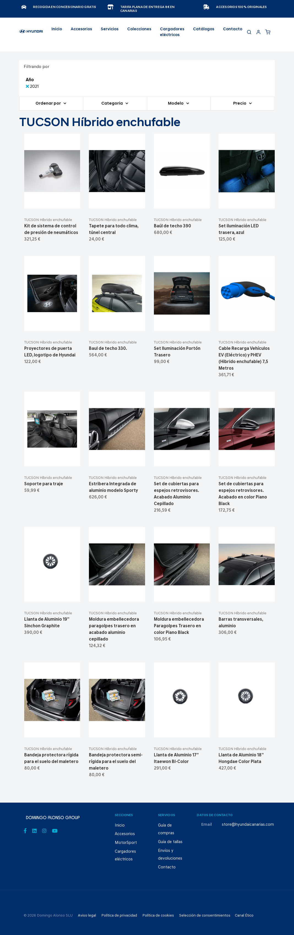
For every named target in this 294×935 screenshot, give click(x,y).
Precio (240, 104)
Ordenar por (49, 104)
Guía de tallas (170, 842)
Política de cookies (158, 916)
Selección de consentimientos (204, 916)
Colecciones (139, 29)
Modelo (176, 104)
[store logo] (31, 34)
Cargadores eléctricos (172, 32)
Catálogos (203, 29)
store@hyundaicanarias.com (248, 825)
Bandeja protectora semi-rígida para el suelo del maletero (116, 762)
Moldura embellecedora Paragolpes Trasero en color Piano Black (179, 626)
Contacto (232, 29)
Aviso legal (87, 916)
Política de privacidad (119, 916)
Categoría (112, 104)
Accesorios (125, 834)
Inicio (56, 29)
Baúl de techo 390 (172, 226)
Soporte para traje (43, 484)
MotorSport (126, 843)
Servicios (109, 29)
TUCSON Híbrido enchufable (48, 220)
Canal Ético (244, 916)
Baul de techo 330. (108, 349)
